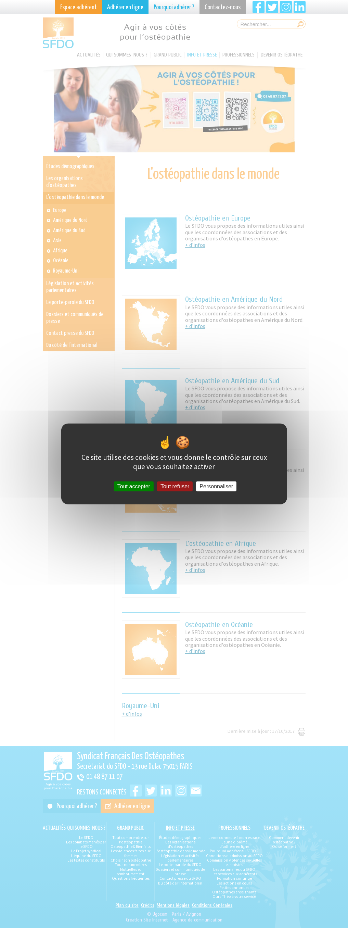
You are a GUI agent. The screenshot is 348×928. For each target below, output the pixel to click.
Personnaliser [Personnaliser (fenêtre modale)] (216, 486)
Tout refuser (174, 486)
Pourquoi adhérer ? (174, 7)
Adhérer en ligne (125, 7)
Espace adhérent (78, 7)
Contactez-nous (223, 7)
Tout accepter (133, 486)
